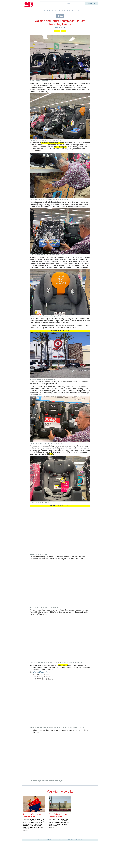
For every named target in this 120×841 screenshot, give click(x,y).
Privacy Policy (41, 839)
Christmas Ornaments (60, 7)
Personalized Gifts (74, 7)
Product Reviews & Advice (89, 7)
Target (63, 31)
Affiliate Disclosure (51, 839)
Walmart (57, 31)
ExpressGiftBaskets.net (77, 839)
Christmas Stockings (45, 7)
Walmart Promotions (41, 672)
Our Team (60, 839)
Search (91, 3)
